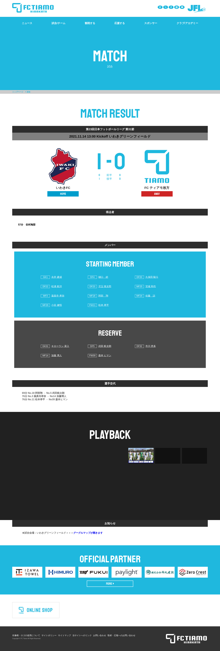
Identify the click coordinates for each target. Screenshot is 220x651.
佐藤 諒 (150, 295)
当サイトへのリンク (82, 635)
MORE (110, 584)
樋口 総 (103, 277)
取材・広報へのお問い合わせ (121, 635)
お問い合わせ (99, 635)
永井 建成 (56, 277)
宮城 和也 (150, 286)
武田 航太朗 (104, 346)
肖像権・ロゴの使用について (26, 635)
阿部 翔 (103, 295)
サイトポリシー (49, 635)
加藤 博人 (56, 355)
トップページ (17, 92)
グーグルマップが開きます (88, 533)
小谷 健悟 (56, 305)
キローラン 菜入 (60, 346)
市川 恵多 (150, 346)
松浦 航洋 (56, 286)
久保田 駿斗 (151, 277)
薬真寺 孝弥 (57, 295)
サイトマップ (64, 635)
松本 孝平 (103, 305)
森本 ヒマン (104, 355)
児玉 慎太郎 (104, 286)
